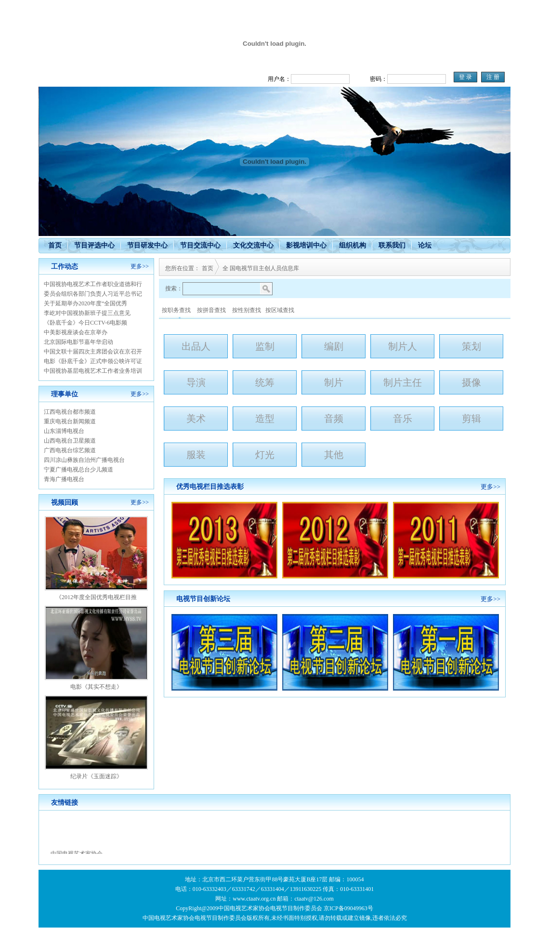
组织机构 (352, 245)
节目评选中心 (94, 245)
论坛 (424, 245)
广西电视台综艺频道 (70, 450)
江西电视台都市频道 (70, 411)
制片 (333, 382)
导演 (196, 382)
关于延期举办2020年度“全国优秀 (85, 303)
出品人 (196, 346)
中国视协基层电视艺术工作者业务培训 (93, 370)
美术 (196, 418)
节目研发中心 (147, 245)
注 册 (492, 77)
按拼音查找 (211, 310)
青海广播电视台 (64, 479)
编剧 (333, 346)
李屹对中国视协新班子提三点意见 (87, 313)
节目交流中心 (200, 245)
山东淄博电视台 (64, 431)
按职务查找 (176, 310)
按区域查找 (279, 310)
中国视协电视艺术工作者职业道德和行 (93, 284)
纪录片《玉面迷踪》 (96, 776)
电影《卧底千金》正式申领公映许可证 (93, 361)
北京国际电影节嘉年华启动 (78, 342)
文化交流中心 (253, 245)
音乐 (402, 418)
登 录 (465, 77)
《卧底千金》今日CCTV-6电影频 (85, 322)
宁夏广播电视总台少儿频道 (78, 469)
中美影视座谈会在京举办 (75, 332)
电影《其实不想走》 (96, 686)
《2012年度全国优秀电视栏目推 (96, 597)
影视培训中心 (306, 245)
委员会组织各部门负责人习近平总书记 (93, 293)
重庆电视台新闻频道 (70, 421)
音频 (333, 418)
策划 (471, 346)
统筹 (264, 382)
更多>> (140, 266)
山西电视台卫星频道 (70, 440)
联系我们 (392, 245)
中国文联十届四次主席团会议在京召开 (93, 351)
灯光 (264, 454)
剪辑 (471, 418)
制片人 (402, 346)
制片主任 (402, 382)
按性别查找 (246, 310)
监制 (264, 346)
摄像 (471, 382)
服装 (196, 454)
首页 (55, 245)
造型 (264, 418)
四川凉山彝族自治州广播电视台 (84, 460)
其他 (333, 454)
